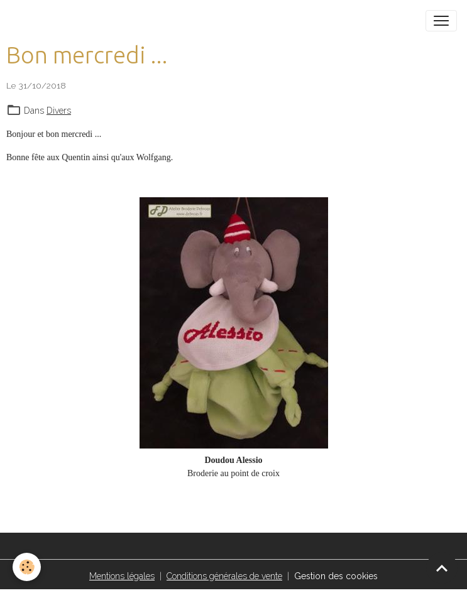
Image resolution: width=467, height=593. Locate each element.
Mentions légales (122, 576)
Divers (59, 111)
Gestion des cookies (336, 576)
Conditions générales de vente (224, 576)
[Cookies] (27, 567)
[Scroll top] (442, 568)
